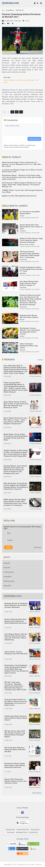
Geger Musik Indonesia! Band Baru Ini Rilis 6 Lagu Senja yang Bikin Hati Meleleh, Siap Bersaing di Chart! (16, 404)
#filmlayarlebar (9, 581)
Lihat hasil (37, 547)
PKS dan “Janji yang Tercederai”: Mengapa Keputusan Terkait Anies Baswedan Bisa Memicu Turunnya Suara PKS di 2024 (15, 686)
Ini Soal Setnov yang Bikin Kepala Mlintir (30, 212)
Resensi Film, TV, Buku (27, 244)
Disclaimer (11, 832)
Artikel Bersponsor (23, 829)
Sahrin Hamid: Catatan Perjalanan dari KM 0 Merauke (16, 653)
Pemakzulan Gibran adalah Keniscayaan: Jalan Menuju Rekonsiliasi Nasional (15, 765)
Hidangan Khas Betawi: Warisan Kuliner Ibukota (29, 316)
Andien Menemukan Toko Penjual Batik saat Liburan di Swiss (31, 227)
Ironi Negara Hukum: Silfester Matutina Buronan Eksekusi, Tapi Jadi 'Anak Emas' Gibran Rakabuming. (16, 637)
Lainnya (40, 360)
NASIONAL (23, 273)
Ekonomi (22, 350)
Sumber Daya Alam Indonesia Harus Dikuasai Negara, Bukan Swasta (16, 718)
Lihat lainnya (36, 793)
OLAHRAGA (10, 10)
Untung (8, 540)
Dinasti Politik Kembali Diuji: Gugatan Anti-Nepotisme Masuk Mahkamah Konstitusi (16, 621)
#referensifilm (9, 572)
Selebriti (23, 231)
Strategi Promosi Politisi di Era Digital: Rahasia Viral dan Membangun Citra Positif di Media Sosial (16, 702)
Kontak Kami (33, 832)
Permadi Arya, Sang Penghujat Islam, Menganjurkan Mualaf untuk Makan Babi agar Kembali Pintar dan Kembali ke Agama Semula (16, 669)
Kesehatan (23, 307)
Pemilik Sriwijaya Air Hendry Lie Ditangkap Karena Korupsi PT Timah (31, 269)
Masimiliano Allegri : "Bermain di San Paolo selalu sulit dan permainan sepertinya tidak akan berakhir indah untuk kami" (22, 177)
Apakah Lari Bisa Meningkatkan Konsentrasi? (19, 196)
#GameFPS (7, 586)
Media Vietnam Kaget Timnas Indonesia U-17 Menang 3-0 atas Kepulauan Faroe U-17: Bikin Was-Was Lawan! (22, 164)
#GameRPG (7, 577)
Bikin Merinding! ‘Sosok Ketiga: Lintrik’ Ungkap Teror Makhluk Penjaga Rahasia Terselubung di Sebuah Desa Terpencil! (16, 486)
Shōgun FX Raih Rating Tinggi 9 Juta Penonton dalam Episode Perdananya (31, 240)
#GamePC (7, 563)
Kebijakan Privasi (22, 832)
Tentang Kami (10, 829)
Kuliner (22, 319)
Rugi (7, 533)
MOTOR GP (20, 10)
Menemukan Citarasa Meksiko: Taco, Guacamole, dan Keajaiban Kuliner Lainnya (30, 331)
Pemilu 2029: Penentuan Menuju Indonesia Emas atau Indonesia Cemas (16, 781)
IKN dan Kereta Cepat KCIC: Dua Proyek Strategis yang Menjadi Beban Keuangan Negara (15, 734)
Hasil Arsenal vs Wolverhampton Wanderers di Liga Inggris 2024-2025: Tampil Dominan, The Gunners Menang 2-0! (21, 184)
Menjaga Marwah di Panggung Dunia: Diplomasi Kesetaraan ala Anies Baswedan (16, 605)
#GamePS (7, 568)
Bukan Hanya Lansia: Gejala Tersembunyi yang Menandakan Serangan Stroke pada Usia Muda (16, 437)
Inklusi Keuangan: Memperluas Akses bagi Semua (29, 345)
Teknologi (23, 287)
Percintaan (23, 259)
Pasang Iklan (35, 829)
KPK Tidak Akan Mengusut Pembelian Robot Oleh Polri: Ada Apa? (15, 749)
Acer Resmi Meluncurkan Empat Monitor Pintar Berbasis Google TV (29, 283)
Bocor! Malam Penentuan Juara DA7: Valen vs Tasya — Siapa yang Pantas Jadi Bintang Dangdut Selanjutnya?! (15, 421)
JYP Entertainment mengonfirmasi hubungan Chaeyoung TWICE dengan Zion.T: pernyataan (30, 254)
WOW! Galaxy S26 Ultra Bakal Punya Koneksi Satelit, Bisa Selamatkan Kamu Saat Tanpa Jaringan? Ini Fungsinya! (15, 502)
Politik (22, 216)
